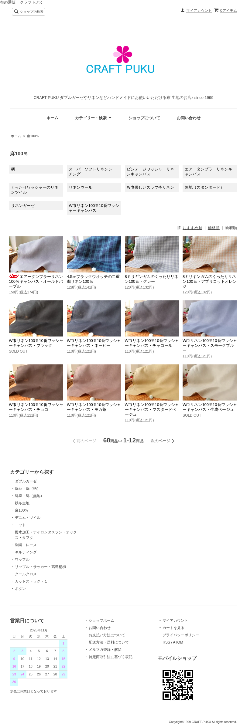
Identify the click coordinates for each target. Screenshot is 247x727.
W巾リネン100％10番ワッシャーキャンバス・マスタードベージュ (152, 409)
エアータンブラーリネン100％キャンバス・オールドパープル (36, 281)
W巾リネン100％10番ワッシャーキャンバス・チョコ (36, 407)
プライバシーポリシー (181, 635)
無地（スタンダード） (204, 187)
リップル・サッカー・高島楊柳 (40, 567)
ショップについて (144, 118)
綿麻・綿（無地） (29, 496)
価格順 (214, 227)
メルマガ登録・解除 (105, 650)
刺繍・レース (26, 545)
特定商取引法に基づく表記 (110, 657)
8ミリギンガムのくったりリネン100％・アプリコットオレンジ (210, 281)
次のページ (160, 440)
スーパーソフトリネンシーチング (92, 171)
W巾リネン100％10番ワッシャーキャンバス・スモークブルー (210, 345)
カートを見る (173, 628)
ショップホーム (101, 620)
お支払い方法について (107, 635)
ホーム (52, 118)
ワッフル (22, 559)
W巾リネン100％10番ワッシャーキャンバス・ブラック (36, 343)
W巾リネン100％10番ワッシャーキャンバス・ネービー (94, 343)
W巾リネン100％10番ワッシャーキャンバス (94, 208)
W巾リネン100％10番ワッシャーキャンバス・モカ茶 (94, 407)
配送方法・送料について (109, 642)
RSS (166, 642)
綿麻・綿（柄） (27, 488)
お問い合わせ (189, 118)
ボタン (20, 589)
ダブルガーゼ (26, 481)
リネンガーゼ (23, 205)
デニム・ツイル (27, 518)
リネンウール (80, 187)
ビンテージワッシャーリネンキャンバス (150, 171)
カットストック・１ (31, 581)
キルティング (26, 552)
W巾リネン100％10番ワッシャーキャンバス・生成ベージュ (210, 407)
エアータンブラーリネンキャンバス (208, 171)
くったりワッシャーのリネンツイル (34, 189)
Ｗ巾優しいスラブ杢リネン (150, 187)
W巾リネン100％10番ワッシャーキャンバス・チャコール (152, 343)
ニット (20, 525)
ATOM (178, 642)
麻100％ (33, 136)
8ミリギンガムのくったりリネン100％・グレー (151, 279)
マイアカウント (199, 10)
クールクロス (26, 574)
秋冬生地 (22, 503)
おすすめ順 (192, 227)
